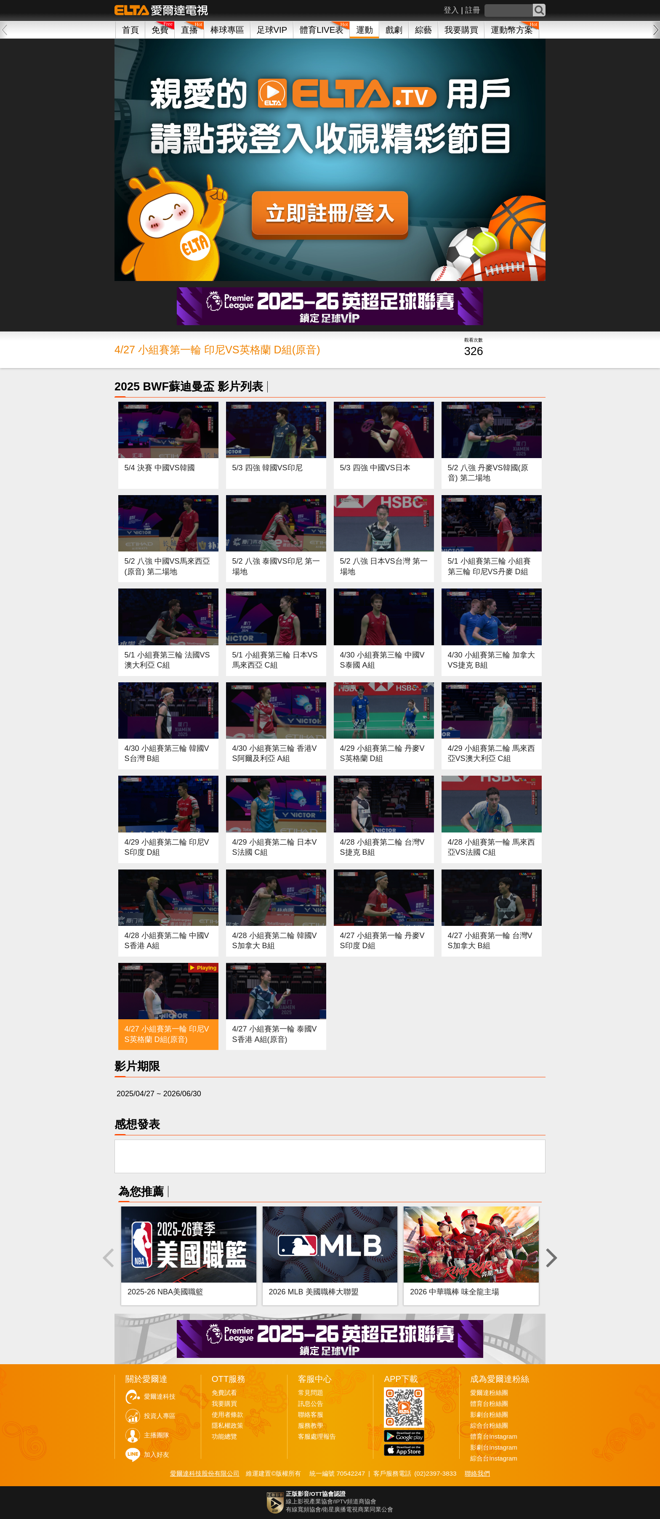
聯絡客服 (310, 1414)
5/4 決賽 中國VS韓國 (160, 468)
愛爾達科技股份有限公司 (205, 1473)
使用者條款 (227, 1414)
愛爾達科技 (160, 1396)
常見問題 (310, 1392)
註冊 (472, 10)
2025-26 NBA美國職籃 (165, 1292)
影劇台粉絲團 (489, 1414)
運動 (364, 29)
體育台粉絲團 (489, 1403)
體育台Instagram (493, 1436)
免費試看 (224, 1392)
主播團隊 (156, 1435)
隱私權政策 (227, 1425)
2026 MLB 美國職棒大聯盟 (314, 1292)
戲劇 (394, 29)
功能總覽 (224, 1436)
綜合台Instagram (493, 1458)
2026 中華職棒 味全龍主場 (454, 1292)
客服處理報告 (317, 1436)
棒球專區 (227, 29)
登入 (451, 10)
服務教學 (310, 1425)
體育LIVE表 (321, 29)
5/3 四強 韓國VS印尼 (267, 468)
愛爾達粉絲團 (489, 1392)
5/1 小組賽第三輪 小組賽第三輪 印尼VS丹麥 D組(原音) (489, 571)
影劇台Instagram (493, 1447)
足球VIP (272, 29)
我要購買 (461, 29)
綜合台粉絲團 (489, 1425)
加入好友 (156, 1454)
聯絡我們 (477, 1473)
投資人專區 (160, 1416)
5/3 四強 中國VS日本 (375, 468)
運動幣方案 (512, 29)
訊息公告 (310, 1403)
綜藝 (423, 29)
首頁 (130, 29)
